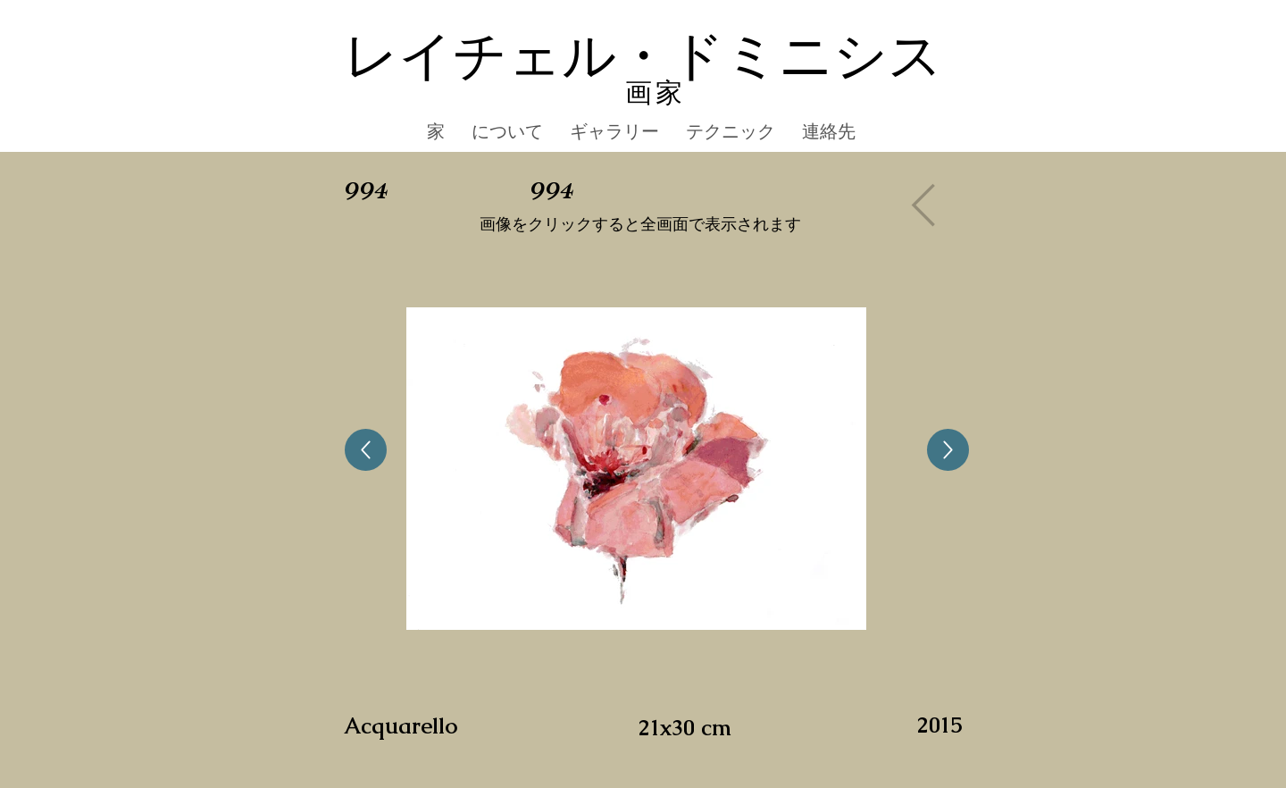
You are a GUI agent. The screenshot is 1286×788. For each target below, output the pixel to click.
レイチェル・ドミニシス (643, 56)
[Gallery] (927, 204)
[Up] (366, 450)
